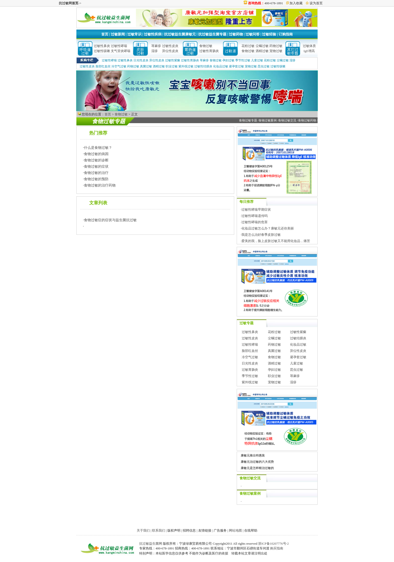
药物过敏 (275, 46)
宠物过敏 (275, 51)
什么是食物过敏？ (98, 148)
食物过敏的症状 (96, 166)
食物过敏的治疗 (96, 173)
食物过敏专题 (108, 121)
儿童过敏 (257, 60)
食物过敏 (205, 46)
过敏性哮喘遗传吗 (254, 216)
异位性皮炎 (170, 51)
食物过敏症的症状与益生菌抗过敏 (110, 220)
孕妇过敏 (228, 60)
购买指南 (276, 548)
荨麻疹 (156, 46)
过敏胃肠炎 (250, 369)
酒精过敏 (262, 51)
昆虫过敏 (264, 66)
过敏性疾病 (153, 34)
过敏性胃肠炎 (209, 51)
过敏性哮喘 (119, 46)
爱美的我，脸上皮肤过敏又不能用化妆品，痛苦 (275, 241)
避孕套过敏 (236, 66)
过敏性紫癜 (172, 60)
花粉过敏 (248, 46)
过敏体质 (309, 46)
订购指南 (286, 34)
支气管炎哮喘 (120, 51)
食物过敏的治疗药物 (100, 185)
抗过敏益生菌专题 (212, 34)
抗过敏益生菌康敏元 (180, 34)
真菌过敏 (146, 66)
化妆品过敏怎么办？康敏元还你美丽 (267, 228)
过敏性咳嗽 (102, 51)
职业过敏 (172, 66)
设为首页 (316, 3)
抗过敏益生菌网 (150, 543)
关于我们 (143, 530)
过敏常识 (134, 34)
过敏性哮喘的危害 (254, 222)
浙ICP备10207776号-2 (273, 543)
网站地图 (235, 530)
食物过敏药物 (307, 120)
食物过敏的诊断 (96, 160)
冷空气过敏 (118, 66)
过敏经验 (269, 34)
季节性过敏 (242, 60)
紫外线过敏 (185, 66)
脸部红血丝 (103, 66)
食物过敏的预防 (96, 179)
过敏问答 (252, 34)
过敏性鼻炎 (102, 46)
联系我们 (158, 530)
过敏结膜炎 (298, 338)
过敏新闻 (118, 34)
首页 (104, 34)
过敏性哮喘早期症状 (256, 209)
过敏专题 (246, 323)
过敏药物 (236, 34)
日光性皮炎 (141, 60)
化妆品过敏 (220, 66)
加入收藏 (296, 3)
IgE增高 (309, 51)
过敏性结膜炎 (203, 66)
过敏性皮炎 (170, 46)
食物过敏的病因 (96, 154)
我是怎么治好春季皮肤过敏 (261, 235)
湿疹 (154, 51)
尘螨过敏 (262, 46)
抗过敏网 (65, 3)
